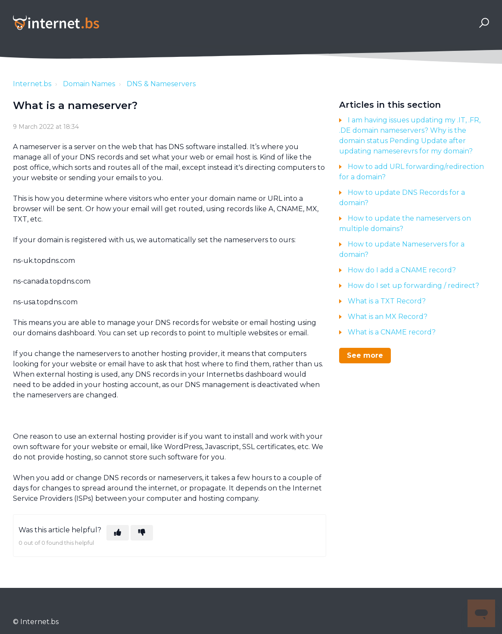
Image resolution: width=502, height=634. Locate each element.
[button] (483, 22)
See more (365, 355)
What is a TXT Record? (387, 301)
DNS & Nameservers (161, 84)
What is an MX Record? (387, 316)
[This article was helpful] (117, 532)
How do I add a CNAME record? (402, 270)
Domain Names (89, 84)
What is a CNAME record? (392, 332)
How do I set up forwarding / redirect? (413, 285)
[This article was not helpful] (142, 532)
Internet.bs (32, 84)
